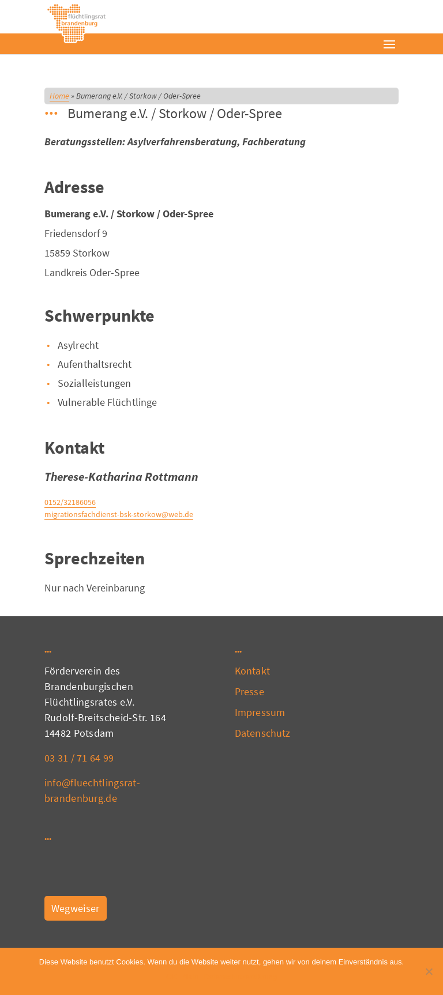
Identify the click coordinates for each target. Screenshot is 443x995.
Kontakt (252, 670)
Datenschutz (262, 733)
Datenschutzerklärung (240, 977)
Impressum (260, 712)
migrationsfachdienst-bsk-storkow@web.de (118, 514)
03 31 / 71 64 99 (79, 757)
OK (171, 977)
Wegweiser (75, 908)
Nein (190, 977)
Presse (249, 691)
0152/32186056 (70, 502)
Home (59, 96)
